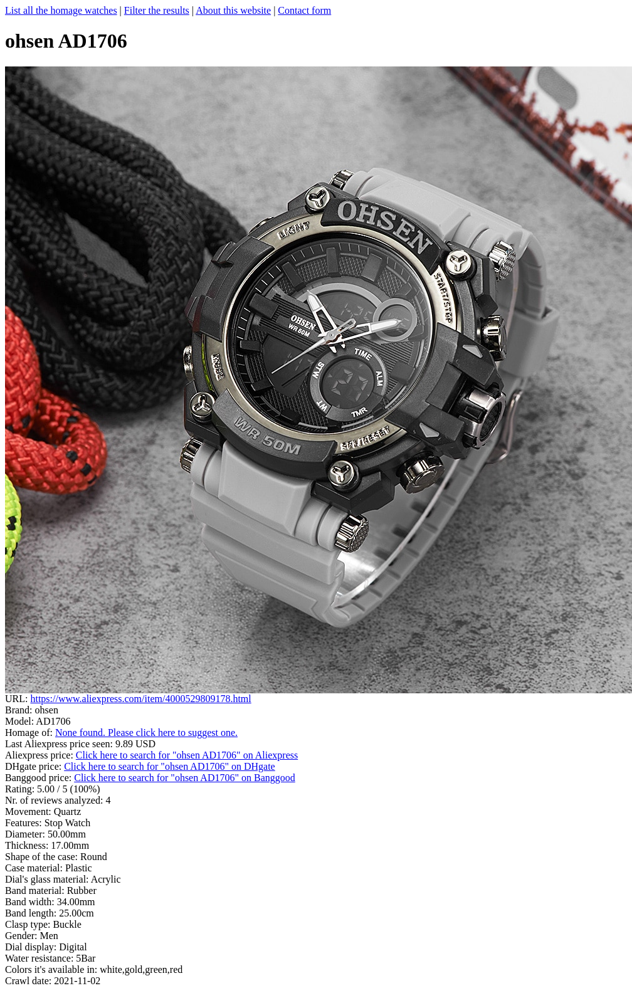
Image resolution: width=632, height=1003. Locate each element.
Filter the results (156, 10)
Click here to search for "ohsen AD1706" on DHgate (169, 766)
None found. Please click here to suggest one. (146, 732)
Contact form (304, 10)
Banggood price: (39, 777)
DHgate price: (34, 766)
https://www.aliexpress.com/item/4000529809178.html (140, 698)
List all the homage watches (61, 10)
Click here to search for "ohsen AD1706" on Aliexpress (187, 755)
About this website (233, 10)
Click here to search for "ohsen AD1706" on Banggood (184, 777)
